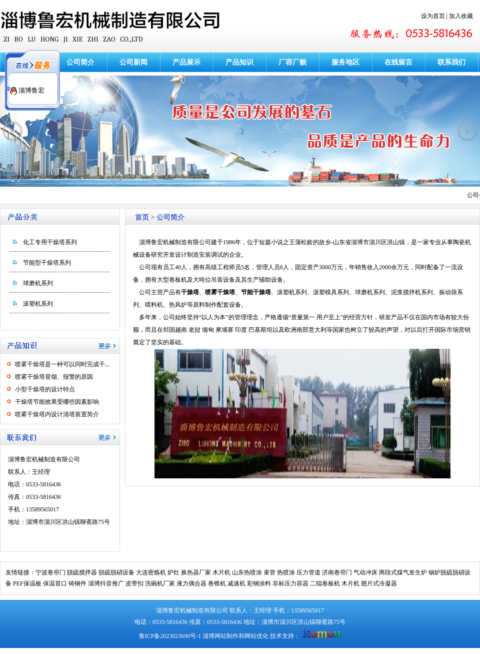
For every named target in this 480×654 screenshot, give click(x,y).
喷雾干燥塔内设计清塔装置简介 (57, 414)
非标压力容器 (290, 583)
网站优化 (256, 635)
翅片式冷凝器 (379, 583)
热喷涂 (286, 572)
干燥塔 (190, 292)
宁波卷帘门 (51, 572)
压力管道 (308, 572)
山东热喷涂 (247, 572)
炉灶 (174, 572)
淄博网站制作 (220, 635)
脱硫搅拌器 (82, 572)
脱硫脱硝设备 (116, 572)
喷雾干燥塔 (220, 292)
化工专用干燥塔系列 (50, 242)
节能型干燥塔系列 (47, 262)
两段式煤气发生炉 (403, 572)
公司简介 (80, 62)
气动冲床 (366, 572)
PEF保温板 (27, 583)
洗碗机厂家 (160, 583)
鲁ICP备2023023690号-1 (170, 635)
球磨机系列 (38, 283)
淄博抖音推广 (106, 583)
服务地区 (346, 62)
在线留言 (398, 62)
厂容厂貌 (292, 62)
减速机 (237, 583)
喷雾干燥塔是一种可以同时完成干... (62, 364)
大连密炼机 (151, 572)
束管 (270, 572)
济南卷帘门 (337, 572)
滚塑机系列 (38, 303)
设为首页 (433, 16)
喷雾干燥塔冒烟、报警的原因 (54, 376)
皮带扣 (135, 583)
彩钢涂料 (259, 583)
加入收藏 (461, 16)
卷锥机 (217, 583)
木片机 (221, 572)
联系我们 (452, 62)
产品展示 (186, 62)
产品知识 (240, 62)
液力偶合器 (191, 583)
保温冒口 (55, 583)
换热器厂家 (196, 572)
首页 (142, 217)
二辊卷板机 (325, 583)
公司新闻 (134, 62)
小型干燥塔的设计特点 (45, 389)
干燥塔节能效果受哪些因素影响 (57, 401)
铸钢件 (77, 583)
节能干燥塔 (256, 292)
